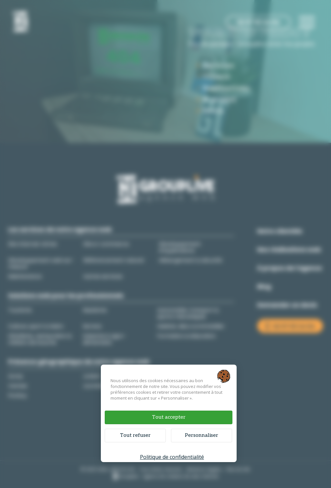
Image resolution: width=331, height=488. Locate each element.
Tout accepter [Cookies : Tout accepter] (169, 417)
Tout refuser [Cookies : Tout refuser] (135, 435)
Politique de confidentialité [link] (172, 456)
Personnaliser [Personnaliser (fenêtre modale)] (201, 435)
